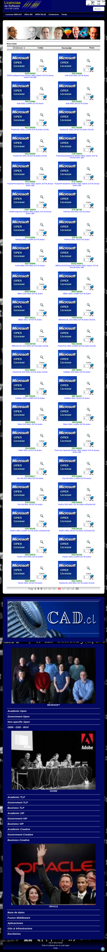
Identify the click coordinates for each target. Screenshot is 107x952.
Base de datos (16, 912)
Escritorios (14, 933)
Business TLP (16, 807)
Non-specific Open (19, 721)
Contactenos (54, 14)
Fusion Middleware (19, 917)
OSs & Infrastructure (20, 928)
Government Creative (20, 834)
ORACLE (53, 906)
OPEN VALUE (40, 14)
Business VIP (16, 823)
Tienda (64, 14)
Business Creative (19, 840)
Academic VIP (16, 813)
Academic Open (17, 711)
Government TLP (18, 802)
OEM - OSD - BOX (18, 727)
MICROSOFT (53, 705)
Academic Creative (19, 829)
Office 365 (28, 14)
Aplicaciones (15, 923)
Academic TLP (16, 797)
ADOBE (53, 791)
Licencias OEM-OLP (14, 14)
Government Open (19, 716)
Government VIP (17, 818)
